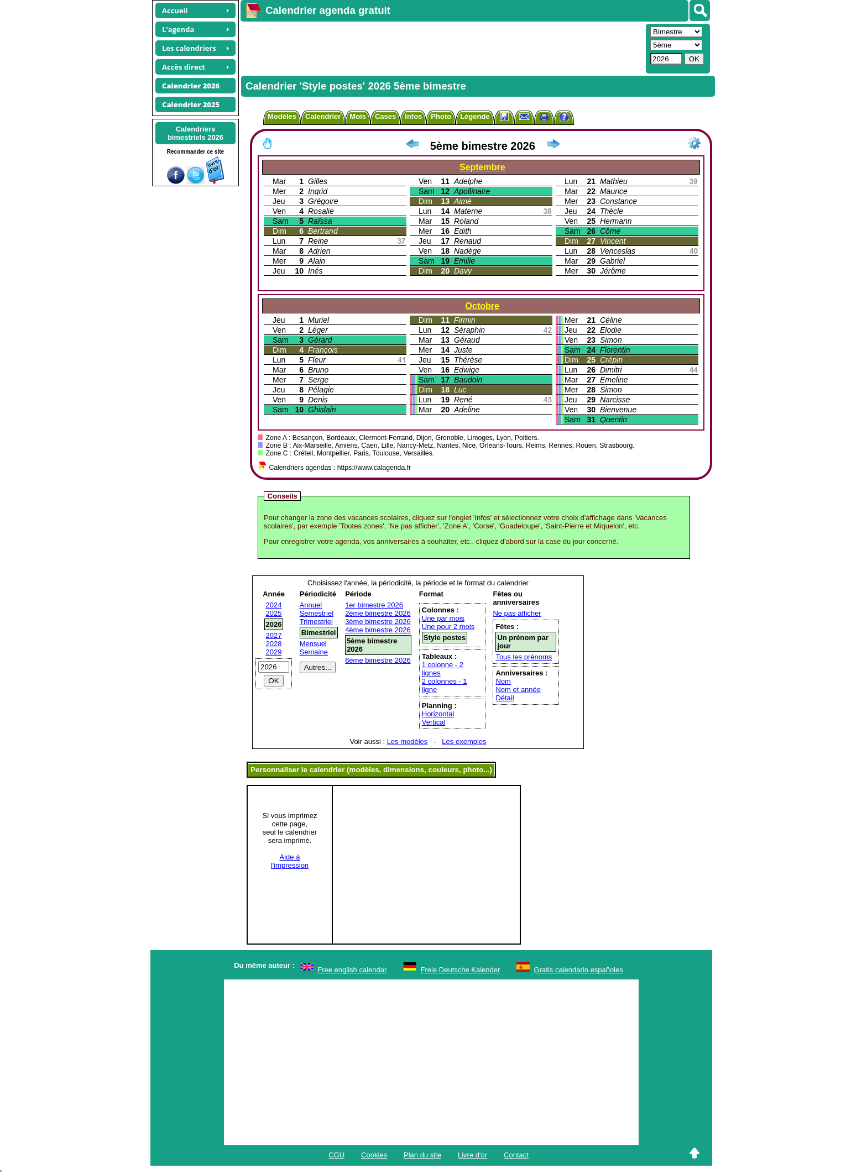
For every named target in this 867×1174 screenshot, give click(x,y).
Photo (441, 116)
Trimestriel (316, 621)
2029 (274, 652)
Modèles (282, 116)
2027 (274, 635)
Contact (516, 1155)
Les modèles (407, 741)
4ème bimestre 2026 (378, 630)
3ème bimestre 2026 (378, 621)
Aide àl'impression (290, 861)
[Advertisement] (442, 47)
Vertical (434, 722)
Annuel (311, 605)
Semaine (314, 652)
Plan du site (422, 1155)
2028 (274, 644)
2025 (274, 613)
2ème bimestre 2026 (378, 613)
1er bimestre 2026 (374, 605)
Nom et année (518, 689)
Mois (357, 116)
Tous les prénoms (523, 657)
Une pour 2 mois (448, 626)
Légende (474, 116)
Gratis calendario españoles (578, 970)
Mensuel (313, 644)
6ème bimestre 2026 (378, 660)
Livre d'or (472, 1155)
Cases (385, 116)
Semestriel (316, 613)
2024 (274, 605)
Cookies (374, 1155)
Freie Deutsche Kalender (460, 970)
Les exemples (464, 741)
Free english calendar (352, 970)
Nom (502, 681)
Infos (413, 116)
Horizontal (438, 714)
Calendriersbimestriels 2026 (195, 133)
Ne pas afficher (517, 613)
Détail (504, 698)
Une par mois (443, 618)
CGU (336, 1155)
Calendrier (323, 116)
